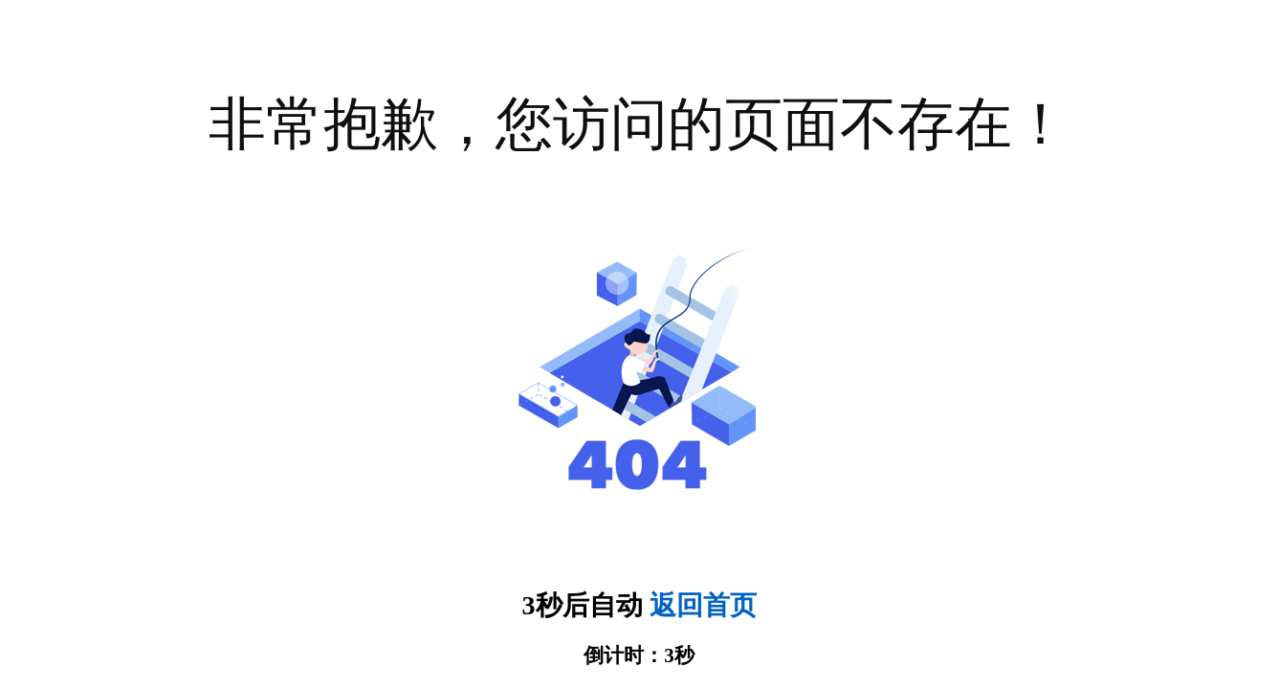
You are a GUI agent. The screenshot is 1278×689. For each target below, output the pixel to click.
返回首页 (703, 605)
